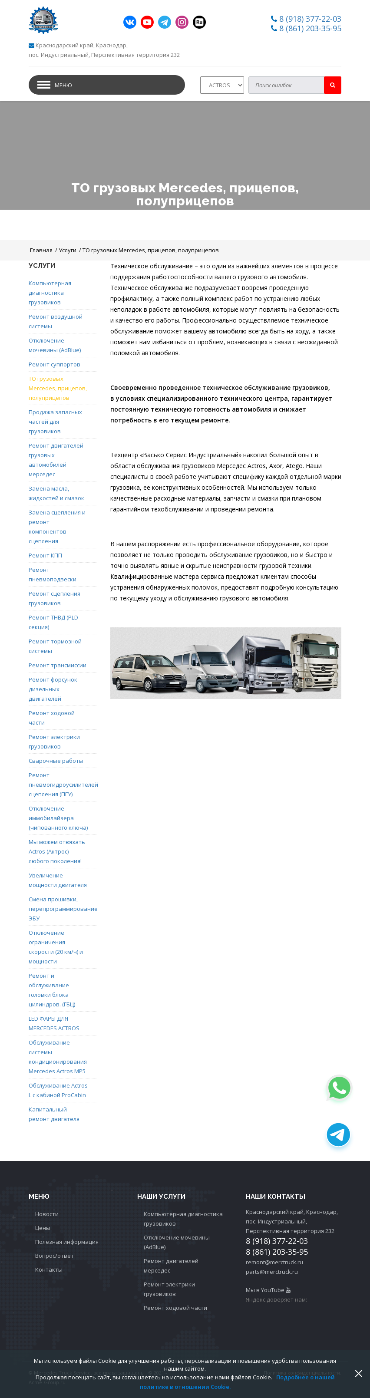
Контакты (49, 1269)
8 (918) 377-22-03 (310, 18)
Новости (47, 1214)
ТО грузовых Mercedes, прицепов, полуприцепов (151, 250)
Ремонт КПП (45, 555)
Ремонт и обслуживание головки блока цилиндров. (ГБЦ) (52, 990)
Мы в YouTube (268, 1290)
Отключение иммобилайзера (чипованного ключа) (58, 818)
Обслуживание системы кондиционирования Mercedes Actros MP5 (58, 1057)
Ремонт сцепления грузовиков (54, 598)
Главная (41, 250)
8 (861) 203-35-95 (310, 28)
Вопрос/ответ (54, 1256)
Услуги (67, 250)
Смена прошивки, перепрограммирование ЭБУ (59, 908)
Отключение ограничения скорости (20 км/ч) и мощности (56, 947)
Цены (42, 1228)
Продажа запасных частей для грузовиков (55, 421)
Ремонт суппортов (54, 364)
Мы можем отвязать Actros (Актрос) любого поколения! (57, 851)
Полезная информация (67, 1242)
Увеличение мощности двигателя (58, 880)
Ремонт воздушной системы (56, 321)
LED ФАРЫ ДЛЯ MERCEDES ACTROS (54, 1023)
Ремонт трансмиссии (57, 665)
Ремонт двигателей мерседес (171, 1265)
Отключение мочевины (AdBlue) (55, 345)
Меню (63, 85)
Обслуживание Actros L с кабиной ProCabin (58, 1090)
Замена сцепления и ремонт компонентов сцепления (57, 526)
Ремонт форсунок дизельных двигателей (53, 689)
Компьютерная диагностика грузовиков (50, 292)
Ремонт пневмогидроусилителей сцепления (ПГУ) (59, 784)
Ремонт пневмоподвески (52, 574)
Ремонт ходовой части (52, 717)
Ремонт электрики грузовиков (54, 741)
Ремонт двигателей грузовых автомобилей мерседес (56, 460)
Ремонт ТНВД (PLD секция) (53, 622)
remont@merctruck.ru (274, 1262)
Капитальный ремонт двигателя (54, 1114)
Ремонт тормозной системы (55, 646)
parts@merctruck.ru (272, 1272)
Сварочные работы (56, 761)
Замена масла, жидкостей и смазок (56, 493)
